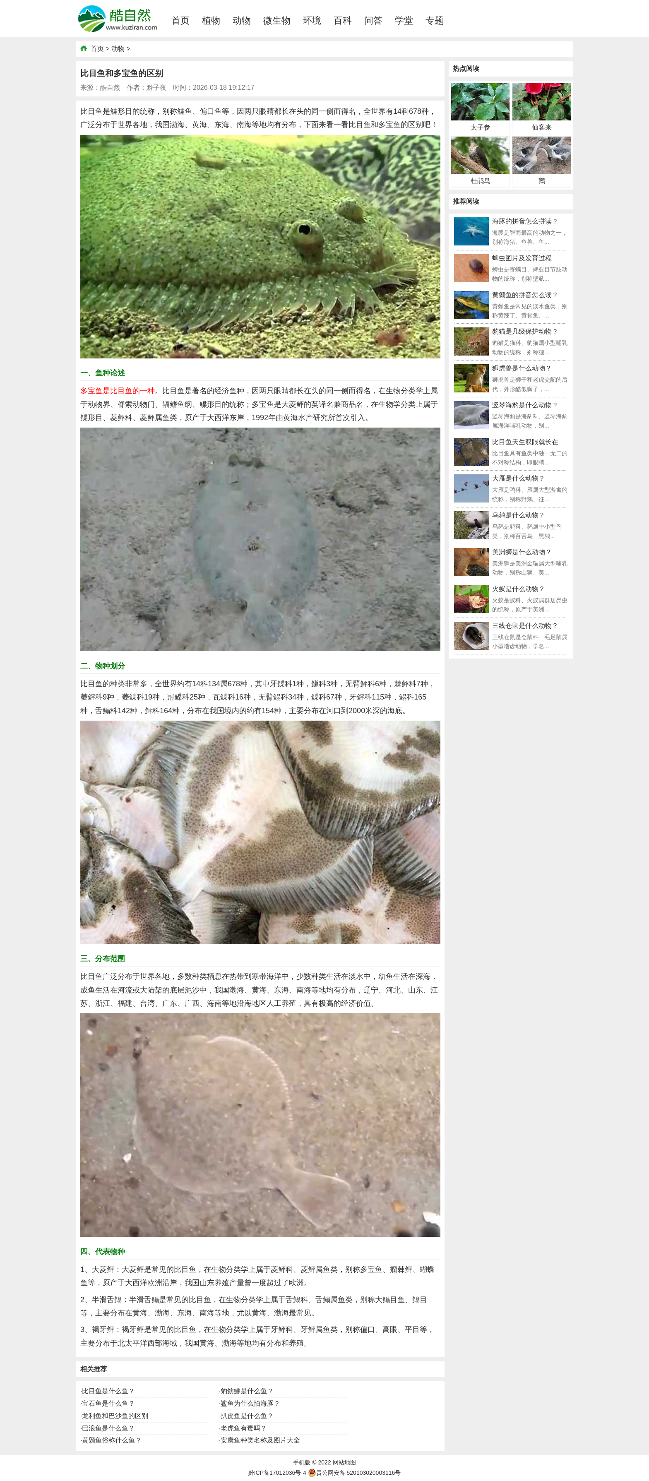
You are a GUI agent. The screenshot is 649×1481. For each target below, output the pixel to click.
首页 (180, 20)
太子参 (480, 127)
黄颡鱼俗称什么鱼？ (112, 1440)
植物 (211, 20)
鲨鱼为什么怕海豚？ (250, 1403)
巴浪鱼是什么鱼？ (108, 1428)
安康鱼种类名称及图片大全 (260, 1440)
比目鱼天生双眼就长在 (525, 441)
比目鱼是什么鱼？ (108, 1390)
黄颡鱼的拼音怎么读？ (525, 294)
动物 (242, 20)
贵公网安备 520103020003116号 (354, 1473)
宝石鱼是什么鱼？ (108, 1403)
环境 (312, 20)
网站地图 (344, 1462)
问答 (373, 20)
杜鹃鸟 (480, 180)
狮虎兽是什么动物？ (522, 368)
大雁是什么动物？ (518, 478)
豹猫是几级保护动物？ (525, 331)
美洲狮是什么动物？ (522, 551)
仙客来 (542, 127)
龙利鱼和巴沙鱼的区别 (115, 1415)
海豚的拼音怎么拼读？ (525, 221)
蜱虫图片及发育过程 (522, 258)
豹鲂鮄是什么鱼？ (247, 1390)
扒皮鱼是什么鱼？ (247, 1415)
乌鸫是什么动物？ (518, 515)
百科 (343, 20)
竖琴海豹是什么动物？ (525, 405)
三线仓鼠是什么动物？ (525, 625)
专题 (434, 20)
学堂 (404, 20)
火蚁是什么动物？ (518, 588)
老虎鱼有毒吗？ (244, 1428)
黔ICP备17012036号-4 (277, 1472)
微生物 (277, 20)
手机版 (301, 1462)
